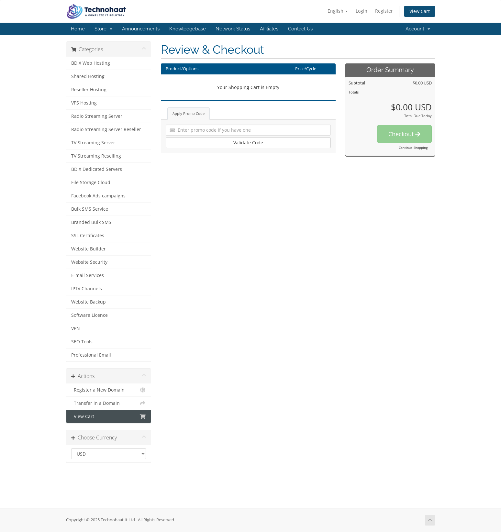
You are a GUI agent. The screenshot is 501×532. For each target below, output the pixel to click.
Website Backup (88, 302)
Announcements (141, 29)
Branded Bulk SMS (91, 222)
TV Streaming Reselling (96, 156)
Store (103, 29)
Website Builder (88, 249)
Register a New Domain (108, 390)
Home (78, 29)
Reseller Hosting (88, 90)
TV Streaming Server (93, 143)
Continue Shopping (413, 147)
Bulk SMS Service (89, 209)
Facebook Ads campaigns (98, 196)
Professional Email (91, 355)
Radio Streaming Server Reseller (106, 129)
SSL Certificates (87, 235)
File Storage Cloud (90, 182)
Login (361, 11)
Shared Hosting (88, 76)
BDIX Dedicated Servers (96, 169)
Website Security (89, 262)
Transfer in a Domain (108, 403)
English (338, 11)
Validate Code (248, 142)
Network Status (233, 29)
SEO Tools (82, 342)
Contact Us (300, 29)
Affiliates (269, 29)
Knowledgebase (187, 29)
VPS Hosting (84, 103)
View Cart (419, 11)
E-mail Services (87, 275)
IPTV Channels (86, 289)
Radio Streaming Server (96, 116)
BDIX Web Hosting (90, 63)
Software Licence (89, 315)
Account (418, 29)
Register (384, 11)
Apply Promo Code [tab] (189, 113)
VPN (75, 328)
